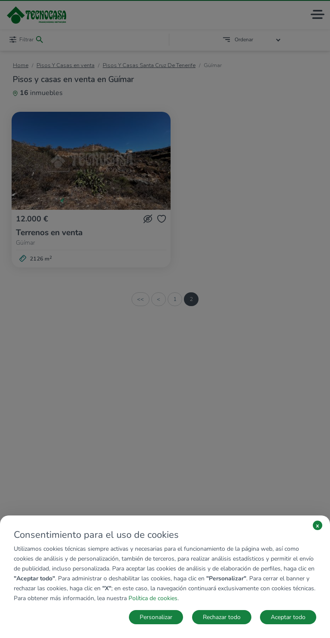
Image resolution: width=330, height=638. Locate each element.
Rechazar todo (222, 617)
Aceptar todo (288, 617)
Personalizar (156, 617)
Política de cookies (152, 598)
